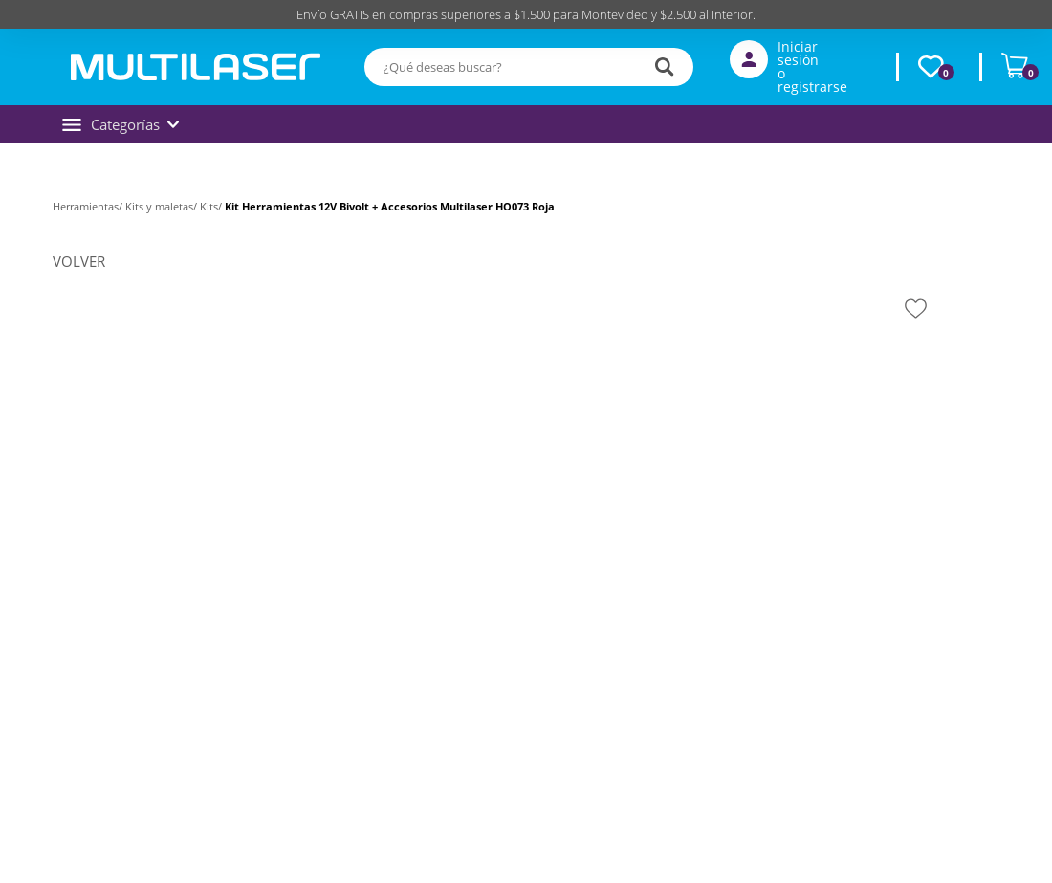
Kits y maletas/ (162, 206)
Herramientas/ (89, 206)
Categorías (120, 124)
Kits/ (212, 206)
